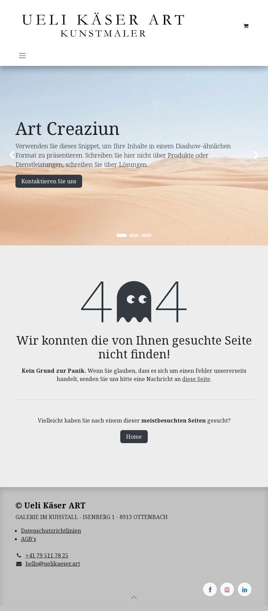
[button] (134, 597)
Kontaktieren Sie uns (48, 181)
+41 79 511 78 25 (46, 555)
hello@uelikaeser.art (52, 563)
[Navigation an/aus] (22, 55)
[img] (10, 155)
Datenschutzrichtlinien (51, 530)
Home (134, 436)
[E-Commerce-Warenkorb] (246, 26)
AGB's (28, 539)
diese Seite (196, 379)
